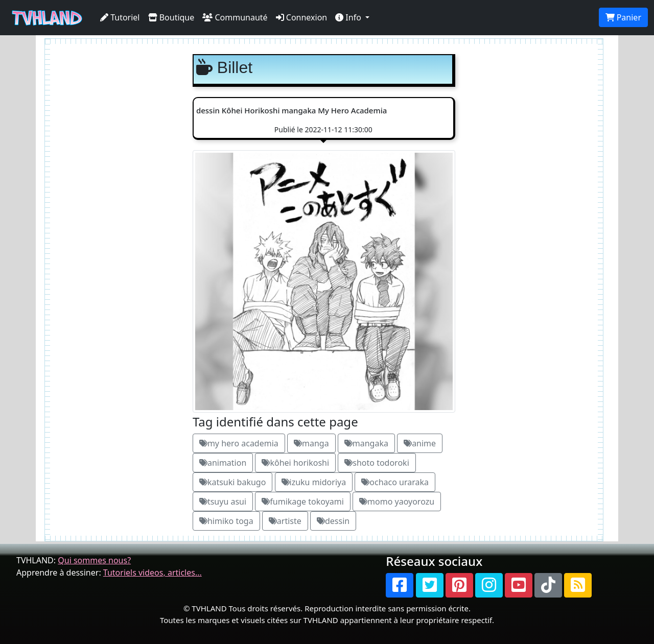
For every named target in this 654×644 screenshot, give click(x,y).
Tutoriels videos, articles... (152, 572)
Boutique (171, 17)
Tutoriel (120, 17)
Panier (623, 17)
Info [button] (349, 17)
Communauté (234, 17)
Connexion (302, 17)
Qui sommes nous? (94, 560)
